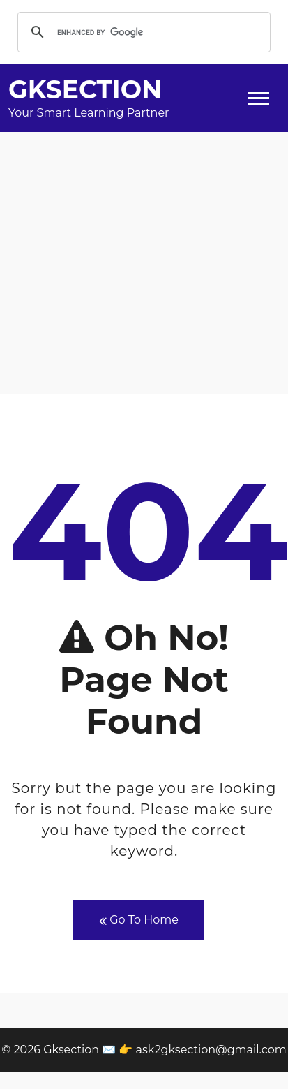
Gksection (85, 89)
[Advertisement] (144, 263)
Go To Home (139, 920)
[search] (142, 32)
